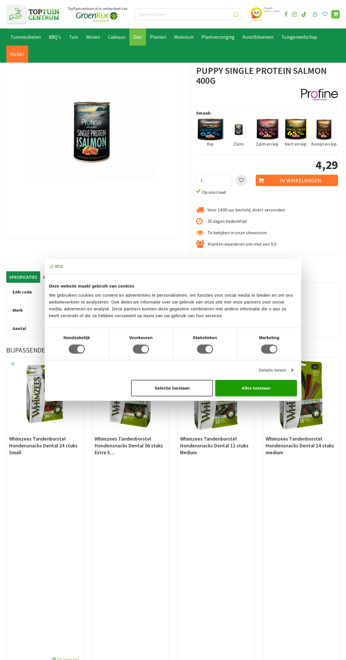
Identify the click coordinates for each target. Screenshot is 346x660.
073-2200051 (282, 564)
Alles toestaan (256, 388)
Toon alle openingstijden (116, 610)
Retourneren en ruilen (27, 577)
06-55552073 (282, 573)
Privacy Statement (24, 591)
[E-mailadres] (215, 528)
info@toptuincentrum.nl (294, 581)
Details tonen (272, 370)
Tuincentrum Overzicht (94, 650)
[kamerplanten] (188, 14)
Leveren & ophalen (24, 571)
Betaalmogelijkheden (27, 564)
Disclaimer (16, 597)
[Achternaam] (144, 528)
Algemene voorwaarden (29, 584)
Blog (11, 622)
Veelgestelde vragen (26, 604)
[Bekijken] (335, 14)
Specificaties (23, 277)
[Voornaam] (85, 528)
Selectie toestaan (172, 388)
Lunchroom (17, 629)
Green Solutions (58, 650)
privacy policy (202, 514)
